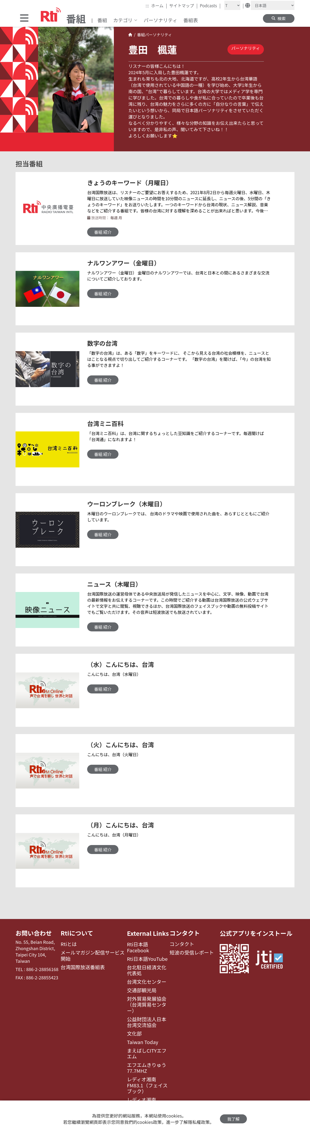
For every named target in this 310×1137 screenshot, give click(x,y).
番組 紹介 (103, 232)
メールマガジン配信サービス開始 (93, 956)
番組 (102, 20)
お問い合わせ (34, 933)
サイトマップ (183, 5)
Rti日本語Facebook (138, 947)
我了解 (233, 1119)
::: (147, 5)
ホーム (159, 5)
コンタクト (185, 933)
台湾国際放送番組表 (83, 967)
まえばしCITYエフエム (147, 1054)
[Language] (272, 5)
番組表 (191, 20)
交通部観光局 (142, 990)
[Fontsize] (232, 5)
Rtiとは (69, 944)
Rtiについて (77, 933)
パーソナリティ (160, 20)
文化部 (134, 1034)
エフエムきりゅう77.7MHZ (146, 1068)
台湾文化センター (146, 982)
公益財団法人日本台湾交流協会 (146, 1022)
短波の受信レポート (192, 953)
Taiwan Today (142, 1042)
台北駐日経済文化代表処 (146, 970)
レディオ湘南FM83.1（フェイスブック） (147, 1085)
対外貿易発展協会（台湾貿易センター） (146, 1005)
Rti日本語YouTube (147, 959)
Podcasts (210, 5)
